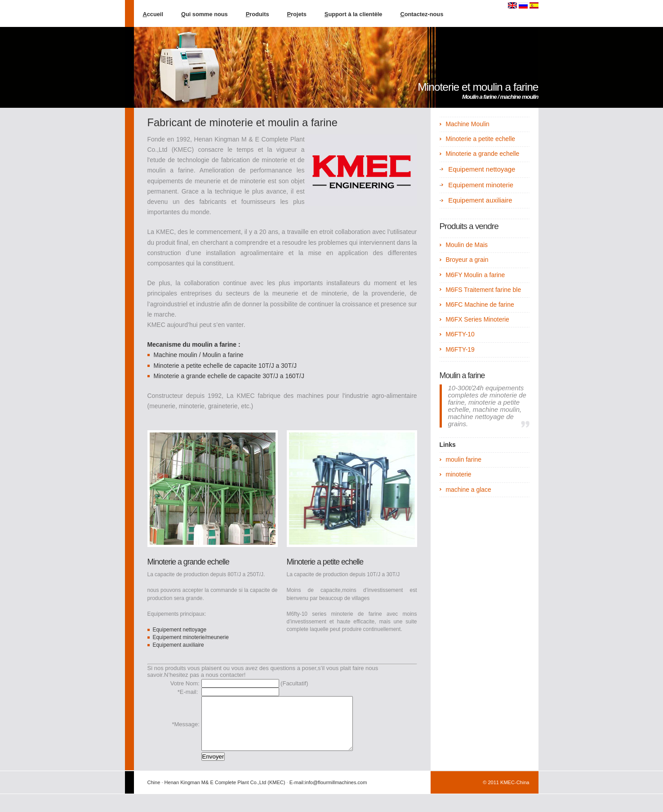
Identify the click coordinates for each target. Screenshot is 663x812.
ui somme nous (204, 14)
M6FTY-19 (459, 349)
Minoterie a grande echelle (190, 376)
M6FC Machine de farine (479, 304)
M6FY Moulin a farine (475, 274)
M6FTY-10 (459, 334)
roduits (257, 14)
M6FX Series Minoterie (477, 319)
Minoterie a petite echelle (325, 561)
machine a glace (468, 489)
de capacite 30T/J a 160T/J (265, 376)
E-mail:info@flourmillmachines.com (328, 793)
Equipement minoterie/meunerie (190, 637)
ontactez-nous (421, 14)
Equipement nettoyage (179, 630)
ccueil (153, 14)
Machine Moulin (467, 124)
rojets (297, 14)
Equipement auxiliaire (178, 645)
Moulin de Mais (466, 244)
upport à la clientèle (354, 14)
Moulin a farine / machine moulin (500, 96)
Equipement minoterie (480, 185)
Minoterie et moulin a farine (478, 87)
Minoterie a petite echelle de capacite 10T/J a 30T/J (224, 365)
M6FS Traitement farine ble (483, 289)
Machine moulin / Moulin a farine (198, 354)
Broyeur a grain (466, 259)
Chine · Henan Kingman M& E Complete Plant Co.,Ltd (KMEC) (216, 793)
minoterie (458, 474)
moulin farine (463, 459)
